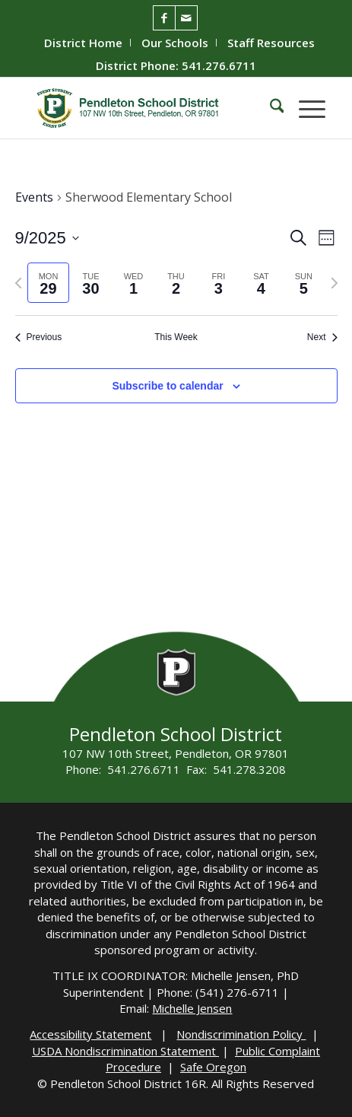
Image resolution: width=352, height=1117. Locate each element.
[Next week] (334, 283)
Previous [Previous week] (38, 337)
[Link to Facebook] (164, 18)
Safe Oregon (213, 1066)
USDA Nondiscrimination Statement (125, 1050)
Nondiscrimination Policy (241, 1034)
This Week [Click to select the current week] (175, 337)
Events (34, 197)
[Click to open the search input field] (269, 108)
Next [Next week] (322, 337)
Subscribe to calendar (167, 386)
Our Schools (174, 42)
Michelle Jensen (192, 1008)
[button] (304, 108)
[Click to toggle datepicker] (47, 237)
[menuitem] (83, 42)
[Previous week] (18, 283)
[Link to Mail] (186, 18)
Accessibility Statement (90, 1034)
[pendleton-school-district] (146, 108)
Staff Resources (271, 42)
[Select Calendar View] (327, 238)
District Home (83, 42)
